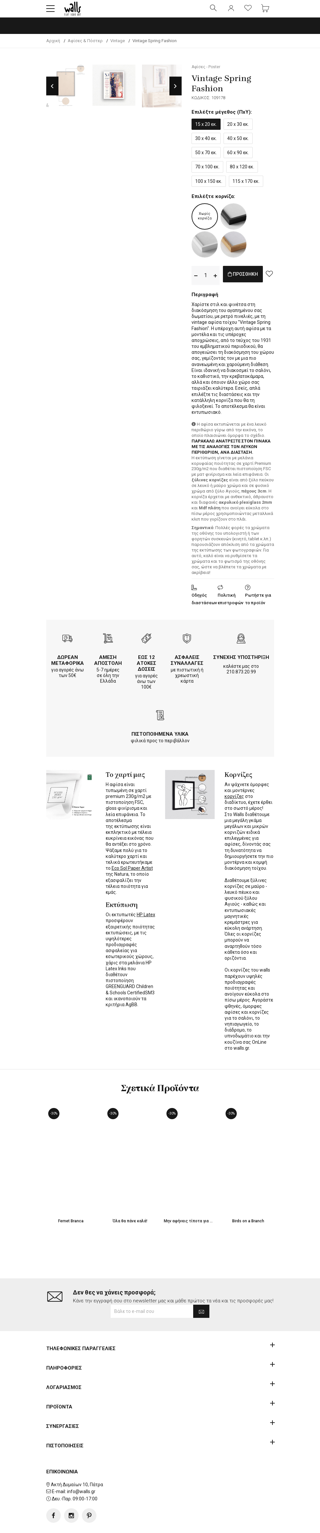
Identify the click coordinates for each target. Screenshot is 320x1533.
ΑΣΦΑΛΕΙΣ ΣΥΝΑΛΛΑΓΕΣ (187, 666)
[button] (50, 11)
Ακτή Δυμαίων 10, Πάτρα (77, 1463)
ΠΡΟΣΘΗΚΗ (250, 280)
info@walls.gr (81, 1470)
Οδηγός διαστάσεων (204, 604)
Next (175, 91)
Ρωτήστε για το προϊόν (258, 604)
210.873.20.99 (241, 677)
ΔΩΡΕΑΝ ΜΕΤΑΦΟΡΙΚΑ (67, 666)
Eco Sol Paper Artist (132, 873)
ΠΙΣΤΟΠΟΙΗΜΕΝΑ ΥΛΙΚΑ (160, 740)
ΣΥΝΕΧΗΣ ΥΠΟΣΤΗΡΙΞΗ (241, 663)
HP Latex (146, 920)
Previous (52, 91)
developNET (215, 1524)
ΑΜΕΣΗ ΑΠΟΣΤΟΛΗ (108, 666)
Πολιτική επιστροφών (230, 604)
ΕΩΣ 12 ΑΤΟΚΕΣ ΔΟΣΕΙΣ (146, 669)
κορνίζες (234, 802)
